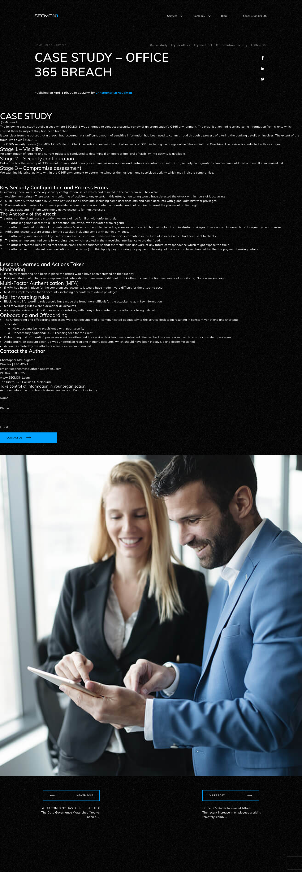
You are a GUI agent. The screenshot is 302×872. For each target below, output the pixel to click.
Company (199, 15)
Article (60, 45)
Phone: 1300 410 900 (254, 15)
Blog (224, 15)
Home (38, 45)
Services (172, 15)
